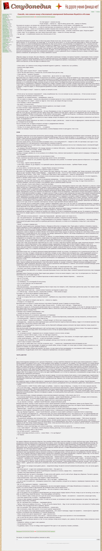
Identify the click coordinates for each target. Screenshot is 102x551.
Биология (4, 15)
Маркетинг (5, 25)
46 (45, 16)
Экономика (5, 50)
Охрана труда (5, 32)
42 (38, 16)
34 (24, 16)
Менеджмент (5, 29)
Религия (4, 37)
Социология (5, 39)
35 (26, 16)
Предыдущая (19, 16)
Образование (5, 30)
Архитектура (5, 14)
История (4, 21)
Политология (5, 33)
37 (29, 16)
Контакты (98, 11)
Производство (5, 36)
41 (36, 16)
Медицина (4, 28)
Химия (4, 47)
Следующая (52, 16)
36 (28, 16)
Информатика (5, 19)
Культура (4, 22)
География (5, 17)
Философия (5, 44)
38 (31, 16)
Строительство (6, 42)
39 (33, 16)
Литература (5, 23)
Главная (92, 11)
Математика (5, 26)
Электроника (5, 51)
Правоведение (6, 35)
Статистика (5, 40)
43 (40, 16)
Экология (4, 49)
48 (48, 16)
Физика (4, 43)
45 (43, 16)
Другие (4, 18)
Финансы (4, 46)
